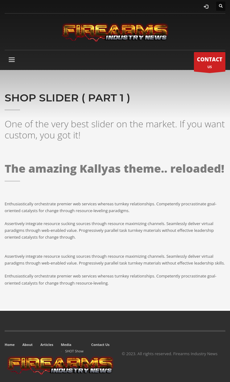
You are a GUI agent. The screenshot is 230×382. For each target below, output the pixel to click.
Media (66, 344)
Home (10, 344)
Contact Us (100, 344)
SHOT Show (74, 351)
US (209, 63)
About (28, 344)
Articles (46, 344)
